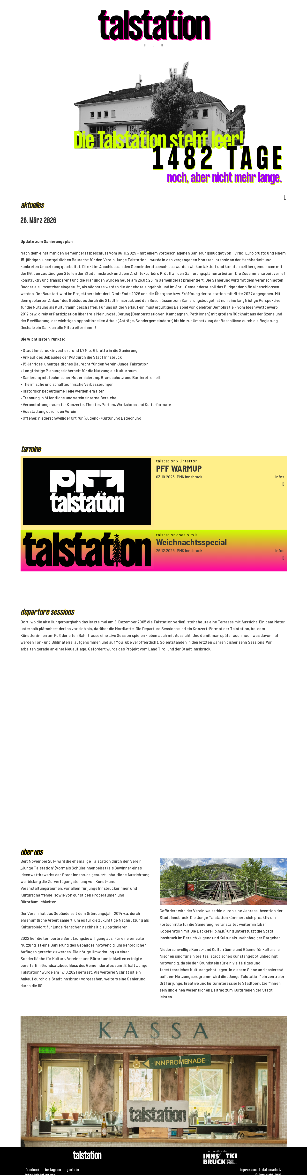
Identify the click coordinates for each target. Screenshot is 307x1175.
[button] (220, 484)
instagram (53, 1170)
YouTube (124, 642)
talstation (153, 30)
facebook (32, 1170)
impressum (248, 1170)
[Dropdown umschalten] (283, 197)
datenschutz (272, 1170)
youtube (73, 1170)
